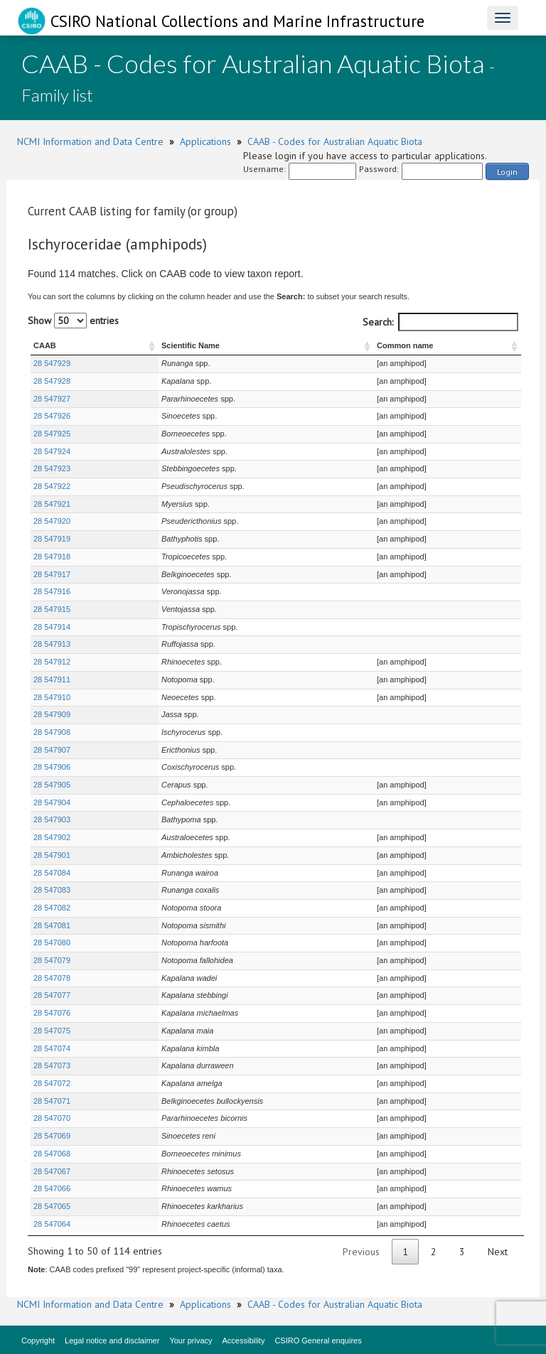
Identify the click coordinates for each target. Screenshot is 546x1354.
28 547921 (51, 504)
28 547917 (51, 574)
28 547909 (51, 714)
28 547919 (51, 538)
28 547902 (51, 837)
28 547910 (51, 697)
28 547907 (51, 750)
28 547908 (51, 732)
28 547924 (51, 451)
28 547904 (51, 802)
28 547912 (51, 661)
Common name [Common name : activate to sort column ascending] (403, 345)
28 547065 (51, 1206)
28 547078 (51, 978)
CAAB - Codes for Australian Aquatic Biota (334, 141)
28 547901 (51, 855)
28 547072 (51, 1083)
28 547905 (51, 784)
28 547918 (51, 556)
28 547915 (51, 609)
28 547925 (51, 433)
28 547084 (51, 873)
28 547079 (51, 960)
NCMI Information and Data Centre (90, 141)
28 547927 (51, 398)
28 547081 (51, 925)
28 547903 (51, 819)
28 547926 (51, 416)
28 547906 (51, 767)
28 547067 (51, 1171)
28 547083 (51, 890)
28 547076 (51, 1013)
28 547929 (51, 363)
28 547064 (51, 1224)
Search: (440, 322)
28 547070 (51, 1118)
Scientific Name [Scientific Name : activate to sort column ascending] (151, 345)
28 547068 (51, 1153)
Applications (205, 141)
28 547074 (51, 1048)
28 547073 (51, 1065)
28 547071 (51, 1101)
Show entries (73, 320)
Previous (361, 1251)
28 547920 (51, 521)
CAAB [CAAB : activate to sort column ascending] (44, 345)
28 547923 (51, 468)
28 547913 (51, 644)
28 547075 (51, 1030)
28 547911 (51, 679)
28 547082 (51, 907)
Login (507, 171)
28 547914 (51, 627)
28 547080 (51, 942)
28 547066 (51, 1188)
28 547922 (51, 486)
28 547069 (51, 1136)
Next (498, 1251)
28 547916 (51, 591)
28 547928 (51, 381)
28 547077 (51, 995)
